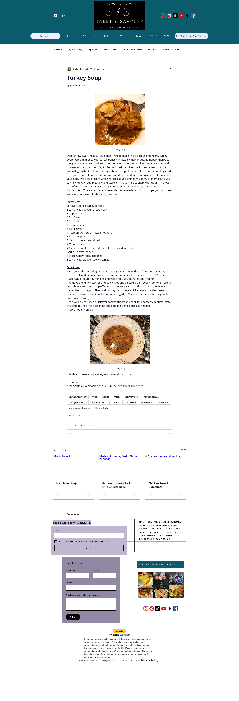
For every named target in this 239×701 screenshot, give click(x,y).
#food (94, 396)
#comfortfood (131, 396)
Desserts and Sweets (132, 49)
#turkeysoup (147, 402)
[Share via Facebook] (68, 425)
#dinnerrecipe (97, 402)
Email (56, 530)
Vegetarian (93, 49)
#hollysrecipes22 (150, 396)
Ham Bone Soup (66, 483)
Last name (97, 570)
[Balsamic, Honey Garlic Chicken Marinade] (119, 466)
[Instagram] (163, 15)
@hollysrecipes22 (77, 402)
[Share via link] (89, 425)
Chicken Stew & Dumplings (159, 485)
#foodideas (114, 402)
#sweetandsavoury (78, 396)
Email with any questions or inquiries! (82, 595)
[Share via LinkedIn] (82, 425)
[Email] (88, 535)
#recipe (105, 396)
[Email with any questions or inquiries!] (91, 604)
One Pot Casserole (170, 49)
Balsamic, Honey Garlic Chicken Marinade (117, 485)
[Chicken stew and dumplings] (165, 466)
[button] (119, 632)
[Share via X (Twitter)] (75, 425)
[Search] (186, 22)
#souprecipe (130, 402)
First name (71, 570)
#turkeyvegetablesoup (79, 408)
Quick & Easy (75, 49)
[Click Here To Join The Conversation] (191, 36)
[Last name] (103, 575)
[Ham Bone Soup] (73, 466)
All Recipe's (58, 49)
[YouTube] (181, 15)
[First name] (77, 575)
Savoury (152, 49)
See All (183, 449)
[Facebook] (187, 15)
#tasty (117, 396)
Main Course (110, 49)
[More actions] (170, 69)
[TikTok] (175, 15)
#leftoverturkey (102, 408)
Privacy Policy (149, 660)
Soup (79, 415)
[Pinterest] (169, 15)
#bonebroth (163, 402)
